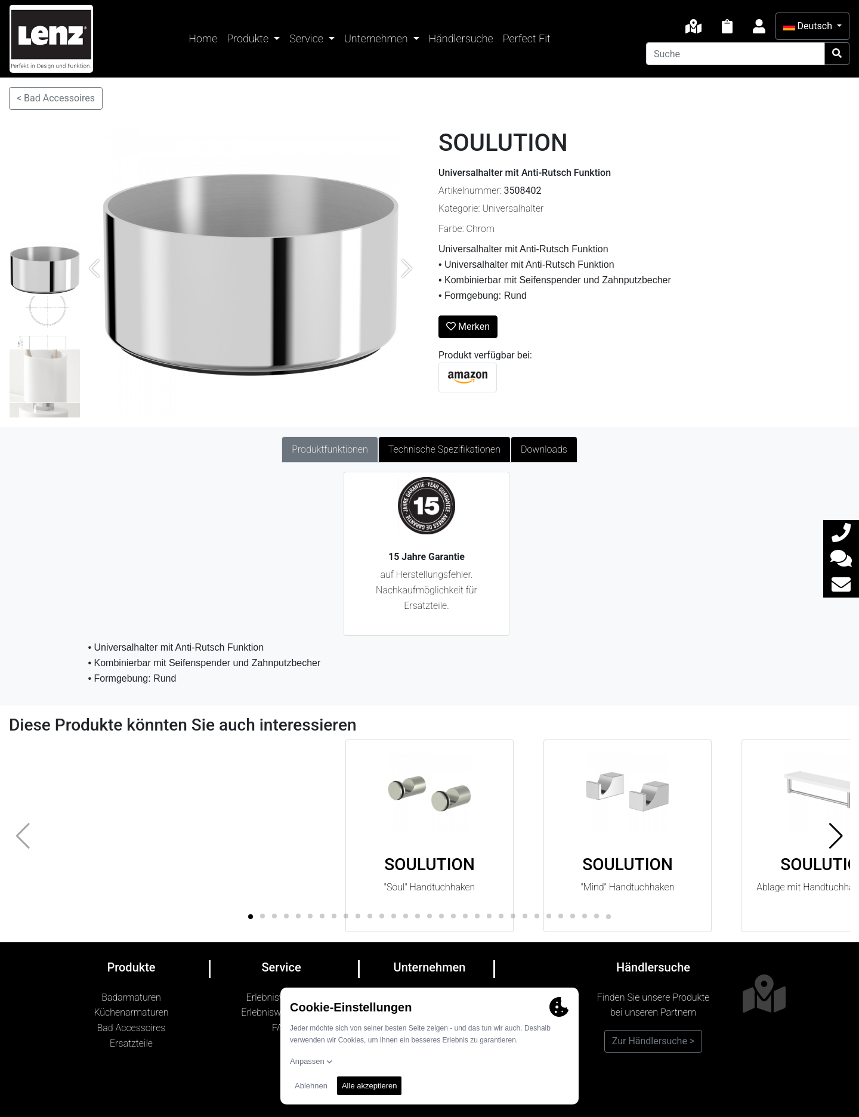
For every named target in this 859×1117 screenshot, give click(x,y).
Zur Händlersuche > (653, 1041)
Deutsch (809, 26)
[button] (836, 836)
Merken (468, 326)
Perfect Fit (527, 38)
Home (203, 38)
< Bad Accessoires (56, 98)
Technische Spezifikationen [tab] (444, 449)
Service (307, 38)
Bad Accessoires (131, 1028)
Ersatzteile (131, 1043)
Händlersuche (461, 38)
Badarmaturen (131, 997)
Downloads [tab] (544, 449)
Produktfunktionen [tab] (330, 449)
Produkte (249, 38)
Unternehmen (377, 38)
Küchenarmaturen (131, 1012)
